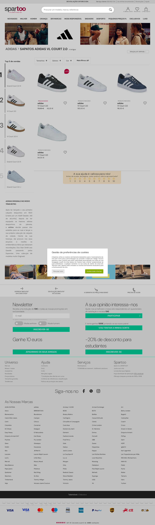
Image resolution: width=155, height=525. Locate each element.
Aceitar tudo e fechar (94, 271)
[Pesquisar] (110, 10)
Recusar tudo (58, 271)
